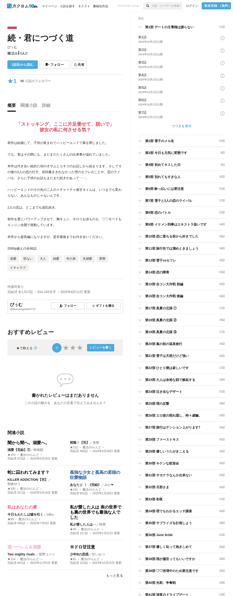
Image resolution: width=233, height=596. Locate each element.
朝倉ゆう (14, 484)
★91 (73, 559)
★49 (73, 529)
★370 (11, 455)
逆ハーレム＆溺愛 (24, 547)
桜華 (102, 524)
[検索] (147, 6)
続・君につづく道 (40, 37)
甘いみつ (98, 554)
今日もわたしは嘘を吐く (25, 514)
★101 (74, 489)
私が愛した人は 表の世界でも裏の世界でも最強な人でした (95, 512)
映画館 (38, 450)
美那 (96, 442)
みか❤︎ (109, 485)
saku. (50, 514)
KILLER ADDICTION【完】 (27, 479)
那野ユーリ (47, 554)
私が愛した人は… (83, 524)
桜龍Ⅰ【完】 (79, 442)
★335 (11, 488)
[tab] (12, 106)
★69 (10, 519)
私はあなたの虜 (22, 507)
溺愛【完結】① (18, 450)
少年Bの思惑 (79, 554)
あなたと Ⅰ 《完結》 (85, 485)
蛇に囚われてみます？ (28, 472)
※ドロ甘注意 (82, 547)
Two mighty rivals (21, 554)
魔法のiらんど (29, 455)
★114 (11, 559)
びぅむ (12, 47)
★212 (74, 447)
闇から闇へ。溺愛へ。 (28, 442)
